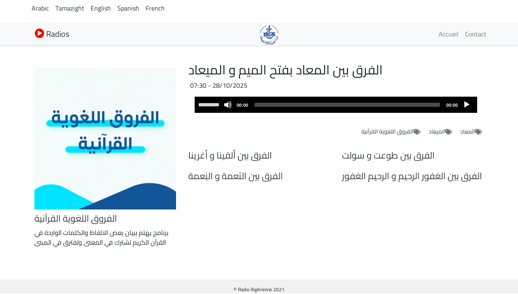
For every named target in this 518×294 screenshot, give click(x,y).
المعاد (467, 131)
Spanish (128, 8)
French (155, 8)
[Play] (467, 105)
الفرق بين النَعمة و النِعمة (235, 175)
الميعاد (437, 131)
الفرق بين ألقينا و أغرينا (230, 155)
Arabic (40, 8)
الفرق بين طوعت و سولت (388, 155)
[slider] (347, 105)
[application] (336, 105)
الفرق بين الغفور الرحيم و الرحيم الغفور (412, 175)
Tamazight (69, 8)
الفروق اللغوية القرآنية (387, 131)
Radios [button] (52, 33)
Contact (475, 34)
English (101, 8)
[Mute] (228, 105)
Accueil (449, 34)
